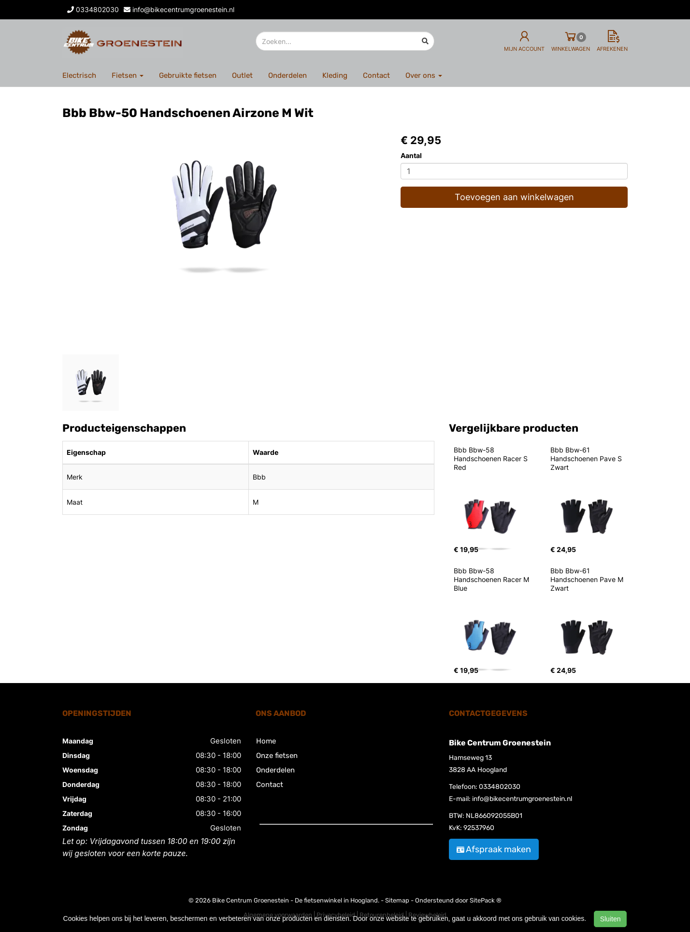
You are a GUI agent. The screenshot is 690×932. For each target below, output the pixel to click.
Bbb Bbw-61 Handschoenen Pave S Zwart (587, 458)
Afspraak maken (494, 849)
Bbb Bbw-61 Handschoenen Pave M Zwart (587, 579)
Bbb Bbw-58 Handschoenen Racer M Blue (492, 579)
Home (266, 741)
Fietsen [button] (128, 75)
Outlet (242, 75)
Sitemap (397, 900)
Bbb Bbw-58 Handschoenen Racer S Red (492, 458)
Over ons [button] (423, 75)
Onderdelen (287, 75)
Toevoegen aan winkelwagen (514, 197)
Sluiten (610, 919)
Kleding (334, 75)
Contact (376, 75)
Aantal (411, 155)
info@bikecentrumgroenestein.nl (522, 799)
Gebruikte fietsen (187, 75)
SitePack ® (486, 900)
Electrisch (79, 75)
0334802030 (499, 787)
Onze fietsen (277, 755)
